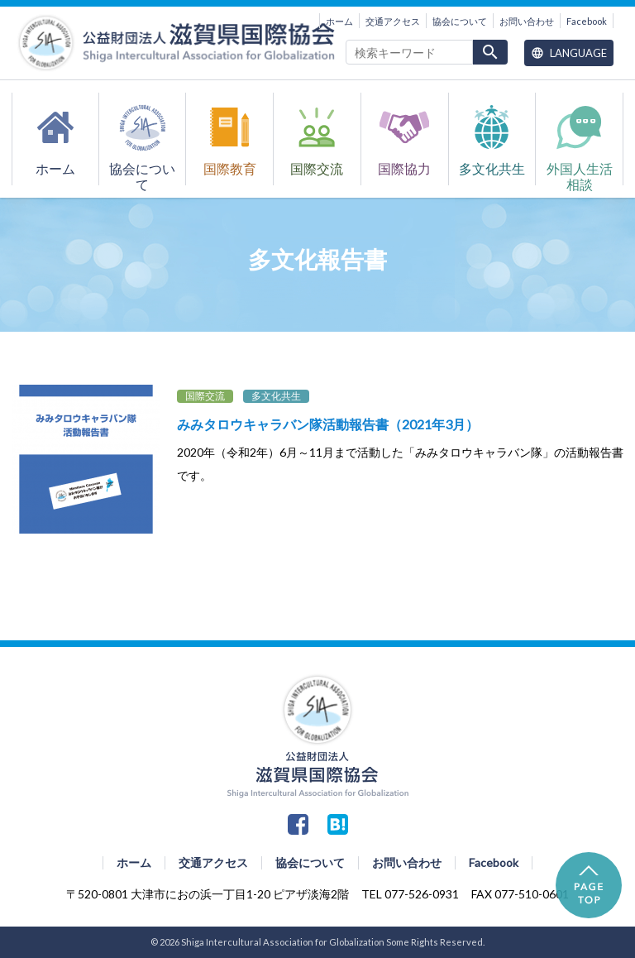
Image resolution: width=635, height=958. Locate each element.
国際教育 (229, 169)
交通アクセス (392, 21)
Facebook (586, 21)
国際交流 (316, 169)
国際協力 (404, 169)
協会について (459, 21)
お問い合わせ (526, 21)
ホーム (339, 21)
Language (569, 53)
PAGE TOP (589, 885)
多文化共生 (492, 169)
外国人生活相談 (580, 173)
